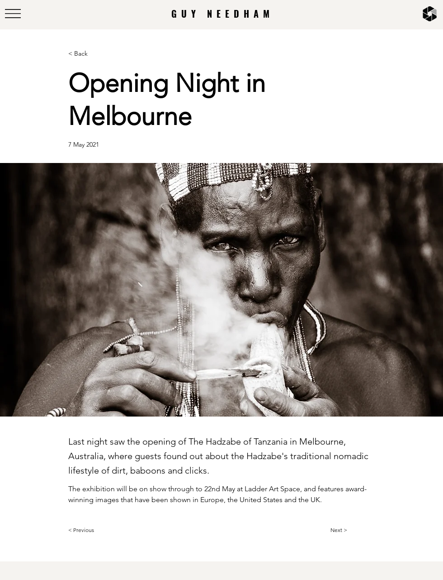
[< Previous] (98, 530)
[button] (13, 13)
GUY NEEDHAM (222, 13)
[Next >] (353, 530)
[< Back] (98, 53)
